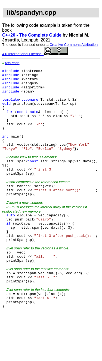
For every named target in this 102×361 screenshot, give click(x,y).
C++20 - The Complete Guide (31, 35)
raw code (12, 63)
